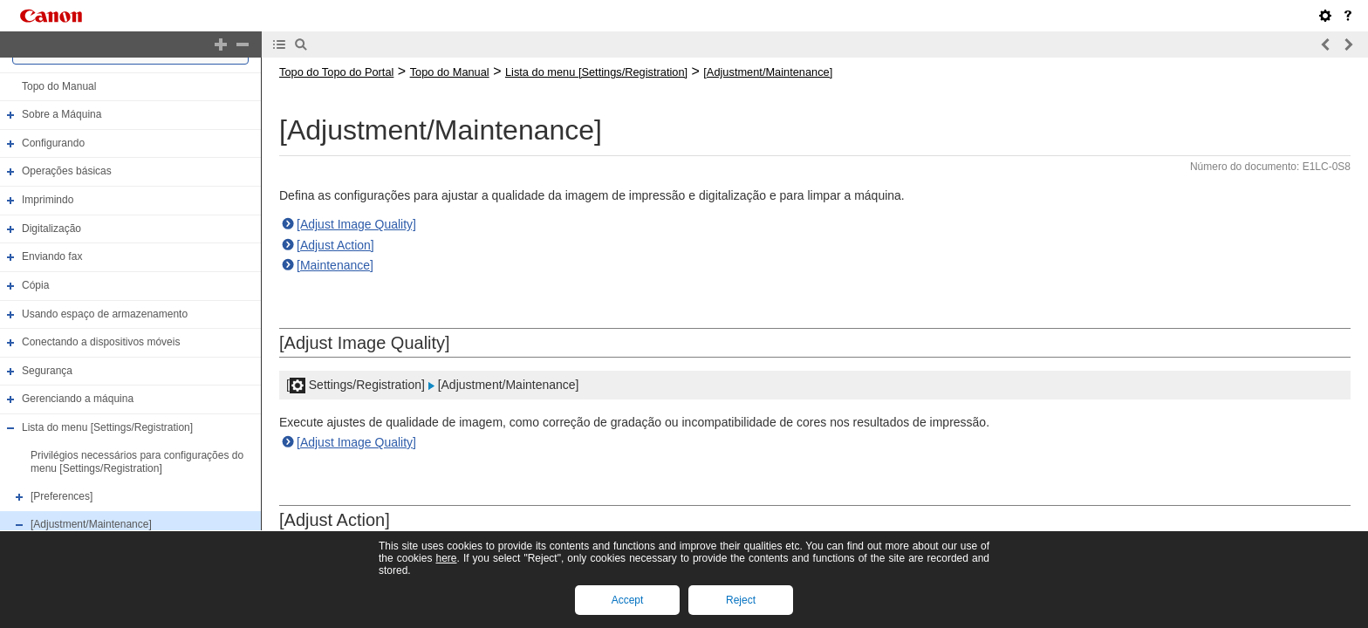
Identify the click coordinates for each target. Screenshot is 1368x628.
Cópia (35, 285)
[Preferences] (61, 496)
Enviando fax (52, 256)
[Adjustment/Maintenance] (91, 524)
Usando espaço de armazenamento (105, 314)
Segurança (47, 371)
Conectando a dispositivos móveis (101, 342)
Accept (628, 600)
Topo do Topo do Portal (336, 71)
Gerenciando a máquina (77, 399)
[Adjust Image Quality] (356, 224)
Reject (741, 600)
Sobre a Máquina (61, 114)
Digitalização (51, 228)
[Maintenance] (335, 265)
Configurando (53, 143)
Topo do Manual (59, 86)
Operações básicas (67, 172)
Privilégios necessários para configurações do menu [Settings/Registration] (137, 462)
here (445, 558)
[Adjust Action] (335, 245)
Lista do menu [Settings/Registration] (107, 427)
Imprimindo (47, 200)
